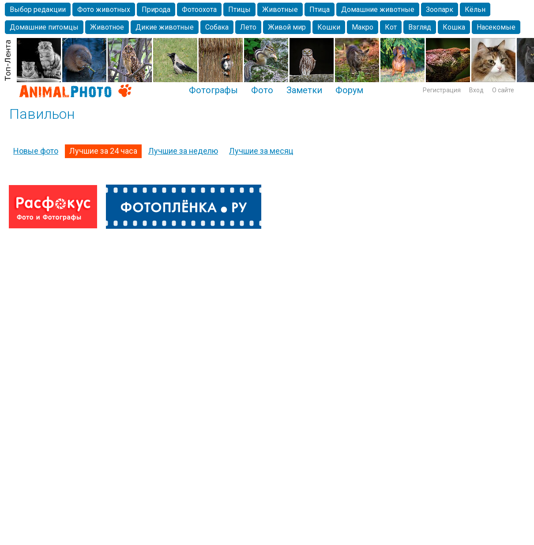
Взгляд (419, 27)
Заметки (304, 90)
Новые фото (35, 150)
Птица (319, 9)
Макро (362, 27)
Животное (107, 27)
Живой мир (287, 27)
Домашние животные (377, 9)
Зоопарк (439, 9)
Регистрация (442, 90)
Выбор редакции (38, 9)
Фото (262, 90)
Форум (349, 90)
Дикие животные (164, 27)
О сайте (503, 90)
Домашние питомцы (44, 27)
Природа (156, 9)
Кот (391, 27)
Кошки (328, 27)
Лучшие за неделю (183, 150)
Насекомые (496, 27)
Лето (248, 27)
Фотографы (213, 90)
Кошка (454, 27)
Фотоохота (199, 9)
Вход (476, 90)
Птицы (239, 9)
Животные (280, 9)
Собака (217, 27)
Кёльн (475, 9)
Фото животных (103, 9)
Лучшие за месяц (261, 150)
